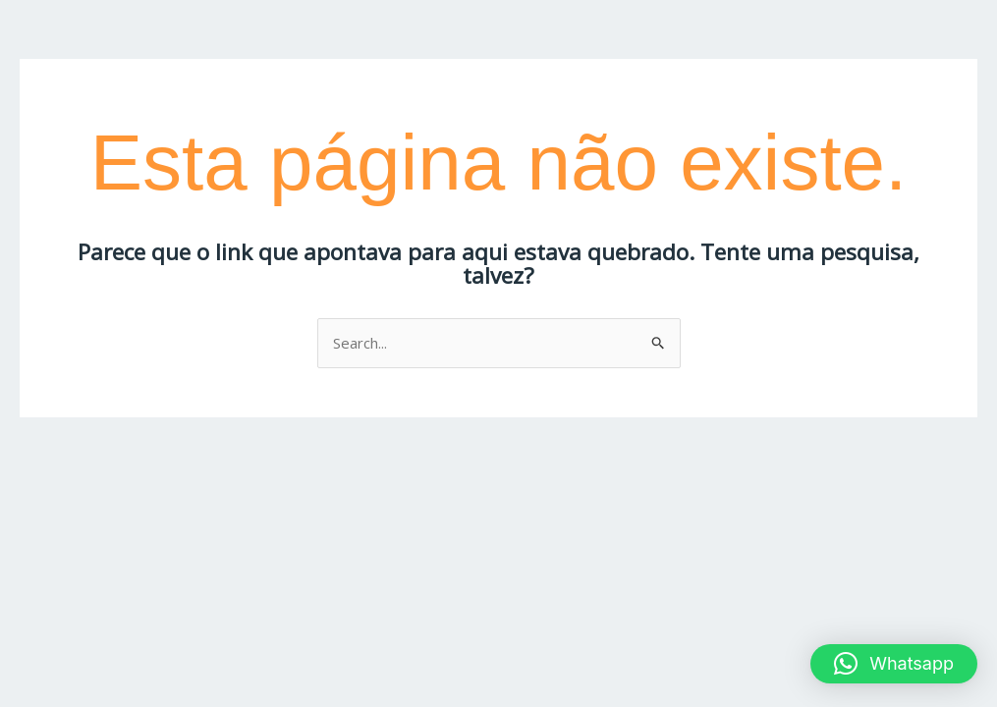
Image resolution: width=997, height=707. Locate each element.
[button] (893, 663)
